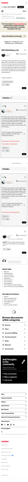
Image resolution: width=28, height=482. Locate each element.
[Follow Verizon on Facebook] (2, 424)
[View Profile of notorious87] (9, 54)
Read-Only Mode (19, 24)
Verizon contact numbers (10, 305)
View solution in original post (9, 144)
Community (3, 14)
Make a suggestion (10, 377)
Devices (7, 325)
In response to (16, 239)
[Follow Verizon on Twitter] (5, 424)
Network (8, 345)
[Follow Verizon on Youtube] (8, 424)
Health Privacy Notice (6, 452)
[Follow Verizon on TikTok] (14, 424)
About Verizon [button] (5, 405)
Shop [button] (2, 394)
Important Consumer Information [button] (10, 417)
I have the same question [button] (8, 81)
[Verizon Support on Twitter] (2, 431)
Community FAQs (8, 275)
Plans (7, 329)
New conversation (10, 374)
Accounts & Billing (11, 333)
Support (6, 296)
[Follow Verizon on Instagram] (11, 424)
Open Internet (4, 462)
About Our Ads (4, 469)
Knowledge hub (8, 283)
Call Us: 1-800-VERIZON (9, 7)
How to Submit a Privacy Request (13, 285)
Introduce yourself (9, 276)
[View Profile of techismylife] (9, 110)
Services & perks (10, 337)
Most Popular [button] (5, 409)
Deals (7, 341)
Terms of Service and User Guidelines (14, 286)
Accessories (9, 349)
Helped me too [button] (6, 147)
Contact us (7, 303)
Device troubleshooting (10, 298)
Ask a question (20, 11)
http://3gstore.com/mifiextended (10, 141)
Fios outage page (8, 301)
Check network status (10, 300)
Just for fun (8, 380)
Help (8, 14)
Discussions (7, 278)
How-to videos (8, 281)
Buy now (21, 7)
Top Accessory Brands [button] (7, 413)
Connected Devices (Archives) (8, 16)
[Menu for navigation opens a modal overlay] (26, 2)
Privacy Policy (4, 445)
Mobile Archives (18, 14)
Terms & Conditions (5, 466)
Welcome (6, 271)
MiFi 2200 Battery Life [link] (20, 18)
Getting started (8, 273)
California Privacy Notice (7, 448)
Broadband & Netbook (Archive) (8, 18)
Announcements (8, 280)
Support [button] (3, 402)
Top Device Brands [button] (6, 398)
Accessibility (4, 459)
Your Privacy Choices (7, 455)
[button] (2, 11)
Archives (12, 14)
